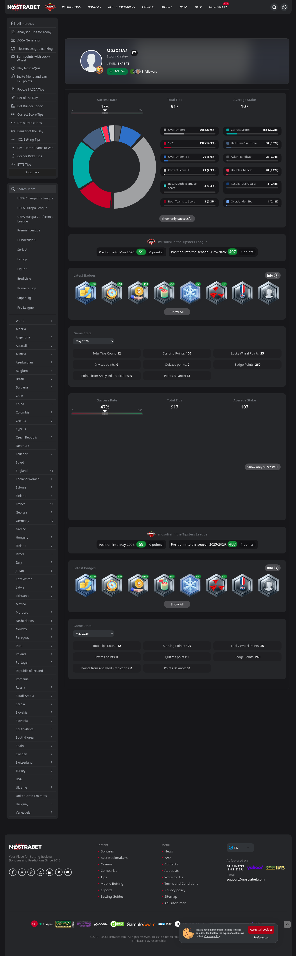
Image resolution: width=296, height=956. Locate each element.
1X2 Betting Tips (26, 139)
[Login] (284, 7)
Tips (104, 931)
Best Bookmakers (121, 7)
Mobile (166, 7)
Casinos (148, 7)
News (183, 7)
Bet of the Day (24, 97)
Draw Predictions (26, 122)
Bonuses (94, 7)
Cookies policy (212, 936)
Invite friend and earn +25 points (29, 78)
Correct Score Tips (27, 114)
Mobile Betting (112, 938)
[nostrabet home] (25, 901)
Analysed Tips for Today (31, 32)
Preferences (261, 937)
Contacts (171, 919)
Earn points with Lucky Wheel (30, 58)
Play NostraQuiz (25, 68)
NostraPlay (218, 7)
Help (198, 7)
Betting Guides (112, 951)
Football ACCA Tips (27, 89)
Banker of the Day (27, 131)
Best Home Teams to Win (32, 147)
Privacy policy (175, 944)
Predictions (71, 7)
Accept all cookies (261, 929)
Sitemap (171, 951)
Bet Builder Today (27, 106)
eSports (107, 944)
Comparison (110, 925)
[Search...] (274, 7)
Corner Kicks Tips (26, 156)
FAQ (168, 912)
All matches (22, 23)
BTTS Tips (21, 164)
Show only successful (177, 219)
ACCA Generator (26, 40)
